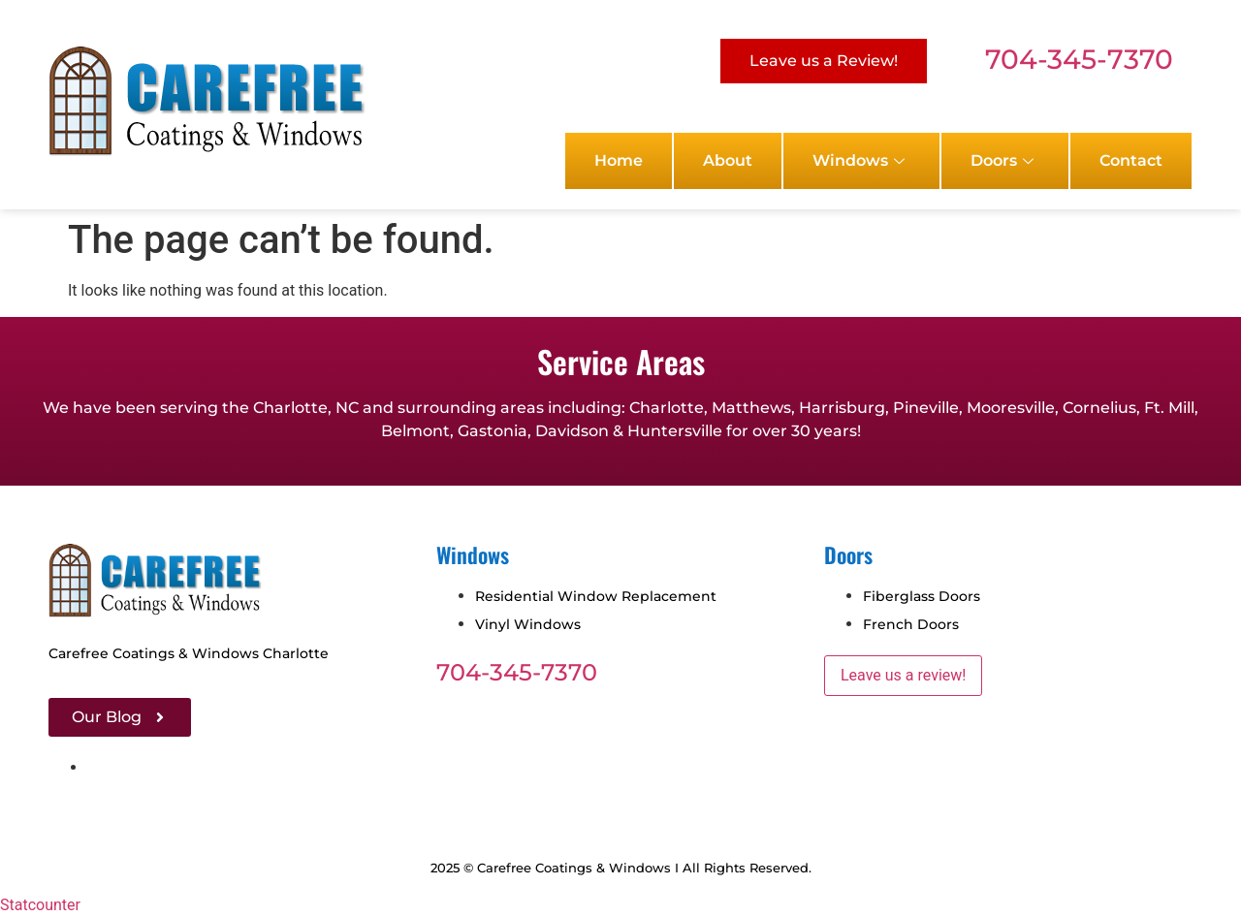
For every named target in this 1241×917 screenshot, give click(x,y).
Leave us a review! (903, 675)
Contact (1130, 160)
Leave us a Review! (823, 60)
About (727, 160)
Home (618, 160)
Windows (858, 160)
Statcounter (40, 905)
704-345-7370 (1079, 59)
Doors (1002, 160)
